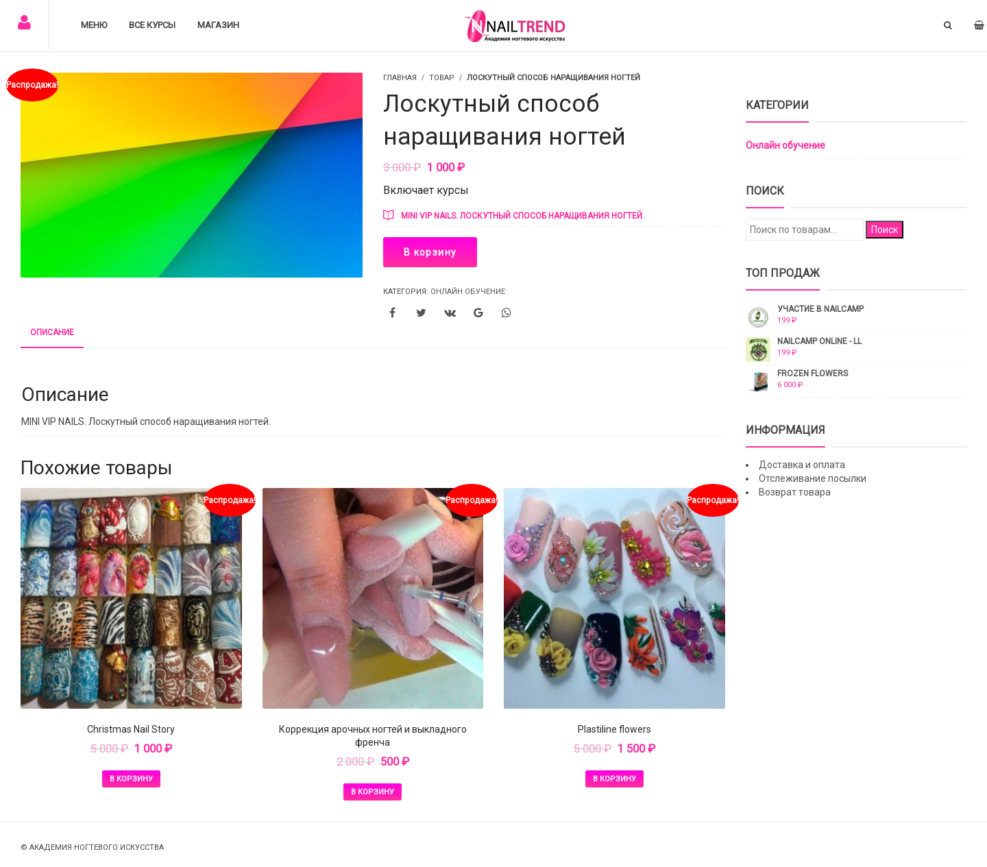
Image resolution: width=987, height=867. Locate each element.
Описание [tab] (52, 332)
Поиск (884, 229)
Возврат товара (795, 492)
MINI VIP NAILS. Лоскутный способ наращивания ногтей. (522, 216)
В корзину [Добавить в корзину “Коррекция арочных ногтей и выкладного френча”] (372, 791)
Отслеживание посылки (812, 478)
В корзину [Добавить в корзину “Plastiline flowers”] (614, 778)
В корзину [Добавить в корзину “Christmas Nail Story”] (131, 778)
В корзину (430, 252)
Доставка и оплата (802, 464)
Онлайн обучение (467, 291)
